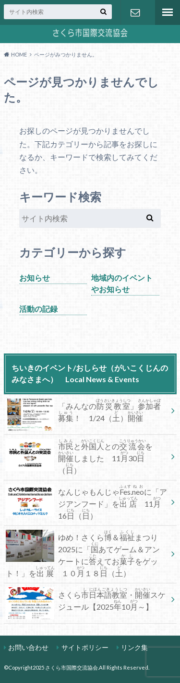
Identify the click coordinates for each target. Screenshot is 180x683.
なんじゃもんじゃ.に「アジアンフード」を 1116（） (86, 502)
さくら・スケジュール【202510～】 (86, 601)
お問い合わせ (135, 12)
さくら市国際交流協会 (71, 667)
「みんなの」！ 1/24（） (83, 413)
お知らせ (34, 277)
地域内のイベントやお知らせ (122, 283)
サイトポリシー (84, 647)
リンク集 (134, 647)
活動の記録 (38, 308)
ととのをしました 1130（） (79, 456)
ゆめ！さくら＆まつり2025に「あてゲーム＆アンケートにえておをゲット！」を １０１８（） (83, 553)
